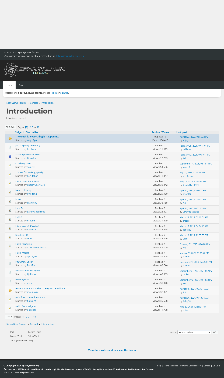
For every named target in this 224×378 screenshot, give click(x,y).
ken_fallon (32, 175)
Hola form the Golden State (30, 297)
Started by (32, 132)
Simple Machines (27, 373)
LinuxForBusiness (65, 369)
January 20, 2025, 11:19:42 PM (194, 253)
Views (165, 132)
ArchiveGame (134, 369)
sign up (64, 92)
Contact (207, 365)
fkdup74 (31, 300)
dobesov (31, 229)
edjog (185, 140)
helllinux (31, 149)
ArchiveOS (110, 369)
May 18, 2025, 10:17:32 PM (193, 181)
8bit (184, 292)
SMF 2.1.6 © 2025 (11, 373)
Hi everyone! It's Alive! (27, 226)
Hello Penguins (23, 243)
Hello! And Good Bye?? (27, 270)
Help (159, 365)
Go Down (10, 127)
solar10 (31, 166)
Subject (19, 132)
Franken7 (32, 202)
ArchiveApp (121, 369)
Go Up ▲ (216, 365)
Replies (156, 132)
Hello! (18, 217)
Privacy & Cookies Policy (190, 365)
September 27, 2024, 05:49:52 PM (196, 270)
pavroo (186, 256)
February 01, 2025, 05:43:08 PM (195, 244)
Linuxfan (32, 158)
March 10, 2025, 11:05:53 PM (194, 235)
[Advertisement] (105, 24)
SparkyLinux (98, 369)
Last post (183, 132)
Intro (18, 199)
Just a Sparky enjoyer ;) (27, 145)
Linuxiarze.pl (50, 369)
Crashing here (23, 163)
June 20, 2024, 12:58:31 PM (193, 306)
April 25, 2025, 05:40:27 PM (193, 190)
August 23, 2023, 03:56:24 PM (194, 136)
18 (38, 127)
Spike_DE (32, 256)
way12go (32, 140)
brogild (31, 220)
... (35, 127)
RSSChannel (23, 369)
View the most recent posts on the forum (112, 350)
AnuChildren (147, 369)
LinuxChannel (36, 369)
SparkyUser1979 (36, 184)
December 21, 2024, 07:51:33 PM (196, 262)
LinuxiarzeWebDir (83, 369)
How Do (19, 208)
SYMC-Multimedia (36, 247)
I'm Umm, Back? (24, 261)
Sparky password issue (27, 154)
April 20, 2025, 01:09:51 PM (193, 199)
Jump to (173, 332)
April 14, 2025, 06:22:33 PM (193, 208)
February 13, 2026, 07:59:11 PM (195, 154)
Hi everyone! (22, 279)
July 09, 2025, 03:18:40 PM (192, 172)
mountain (32, 291)
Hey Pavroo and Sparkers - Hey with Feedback (40, 288)
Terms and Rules (170, 365)
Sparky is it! (21, 235)
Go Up (9, 316)
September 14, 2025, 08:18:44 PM (196, 163)
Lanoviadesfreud (36, 211)
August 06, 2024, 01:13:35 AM (194, 297)
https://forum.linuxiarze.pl (70, 56)
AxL (184, 158)
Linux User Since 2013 (27, 181)
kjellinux (31, 274)
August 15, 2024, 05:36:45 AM (194, 288)
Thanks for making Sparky (29, 172)
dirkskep (31, 309)
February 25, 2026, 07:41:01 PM (195, 145)
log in (54, 92)
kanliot (186, 274)
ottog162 (32, 193)
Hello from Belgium (25, 306)
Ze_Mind (31, 265)
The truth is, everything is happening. (37, 136)
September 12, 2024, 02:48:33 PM (196, 279)
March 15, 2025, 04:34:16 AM (194, 226)
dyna (29, 283)
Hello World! (22, 252)
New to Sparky (23, 190)
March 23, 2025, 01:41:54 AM (194, 217)
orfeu (185, 310)
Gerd (30, 238)
